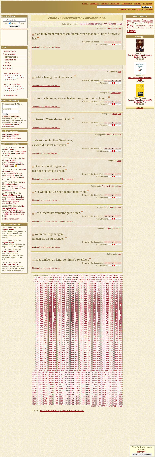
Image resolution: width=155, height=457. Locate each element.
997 (106, 370)
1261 (61, 402)
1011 (88, 372)
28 (53, 277)
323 (45, 305)
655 (114, 24)
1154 (34, 390)
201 (37, 293)
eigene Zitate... (8, 230)
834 (94, 355)
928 (67, 365)
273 (89, 299)
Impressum (114, 3)
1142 (61, 388)
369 (72, 309)
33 (70, 277)
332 (85, 305)
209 (72, 293)
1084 (115, 380)
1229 (72, 398)
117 (107, 283)
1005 (56, 372)
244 (50, 297)
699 (116, 341)
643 (45, 337)
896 (103, 361)
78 (45, 281)
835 (98, 355)
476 (103, 319)
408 (67, 313)
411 (81, 313)
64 (87, 279)
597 (107, 331)
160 (120, 287)
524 (50, 325)
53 (49, 279)
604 (50, 333)
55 (56, 279)
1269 (104, 402)
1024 (66, 374)
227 (63, 295)
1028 (88, 374)
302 (41, 303)
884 (50, 361)
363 (45, 309)
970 (76, 368)
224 (50, 295)
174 (94, 289)
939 (116, 365)
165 (54, 289)
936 (103, 365)
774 (94, 349)
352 (85, 307)
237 (107, 295)
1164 (88, 390)
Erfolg (130, 25)
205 (54, 293)
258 (111, 297)
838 (111, 355)
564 (50, 329)
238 (111, 295)
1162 (77, 390)
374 (94, 309)
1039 (56, 376)
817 (107, 353)
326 (59, 305)
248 (67, 297)
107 (63, 283)
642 (41, 337)
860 (120, 357)
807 (63, 353)
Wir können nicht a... (13, 148)
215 (98, 293)
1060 (77, 378)
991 (80, 370)
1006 (61, 372)
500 (120, 321)
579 (116, 329)
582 (41, 331)
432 (85, 315)
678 (111, 339)
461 (37, 319)
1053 (39, 378)
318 (111, 303)
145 (54, 287)
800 (120, 351)
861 (37, 359)
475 (98, 319)
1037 (45, 376)
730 (76, 345)
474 (94, 319)
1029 (93, 374)
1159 (61, 390)
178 (111, 289)
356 (103, 307)
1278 (61, 404)
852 (85, 357)
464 (50, 319)
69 (104, 279)
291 (81, 301)
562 (41, 329)
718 (111, 343)
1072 (50, 380)
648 (67, 337)
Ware (114, 114)
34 (73, 277)
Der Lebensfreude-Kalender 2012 (139, 79)
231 (81, 295)
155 (98, 287)
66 (94, 279)
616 (103, 333)
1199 (93, 394)
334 (94, 305)
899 (116, 361)
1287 (109, 404)
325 (54, 305)
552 (85, 327)
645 (54, 337)
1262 (66, 402)
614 (94, 333)
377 (107, 309)
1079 (88, 380)
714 (94, 343)
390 (76, 311)
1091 (61, 382)
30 (60, 277)
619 (116, 333)
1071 (45, 380)
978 (111, 368)
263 (45, 299)
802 (41, 353)
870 (76, 359)
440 (120, 315)
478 (111, 319)
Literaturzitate (9, 51)
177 (107, 289)
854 (94, 357)
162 (41, 289)
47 (118, 277)
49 (36, 279)
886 (59, 361)
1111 (77, 384)
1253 (109, 400)
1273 (34, 404)
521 (37, 325)
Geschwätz (111, 207)
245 (54, 297)
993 (88, 370)
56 (60, 279)
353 (89, 307)
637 (107, 335)
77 (41, 281)
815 (98, 353)
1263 (72, 402)
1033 (115, 374)
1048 (104, 376)
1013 (99, 372)
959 (116, 366)
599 (116, 331)
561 (37, 329)
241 (37, 297)
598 (111, 331)
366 (59, 309)
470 (76, 319)
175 (98, 289)
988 (66, 370)
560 (120, 327)
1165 (93, 390)
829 (72, 355)
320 (120, 303)
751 (81, 347)
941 (37, 366)
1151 (109, 388)
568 (67, 329)
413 (89, 313)
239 (116, 295)
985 (53, 370)
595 (98, 331)
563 (45, 329)
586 (59, 331)
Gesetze (105, 186)
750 (76, 347)
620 (120, 333)
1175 (56, 392)
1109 (66, 384)
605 (54, 333)
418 (111, 313)
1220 (115, 396)
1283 (88, 404)
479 (116, 319)
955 (98, 366)
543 (45, 327)
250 (76, 297)
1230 (77, 398)
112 (85, 283)
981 (36, 370)
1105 (45, 384)
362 (41, 309)
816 (103, 353)
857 (107, 357)
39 (90, 277)
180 (120, 289)
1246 (72, 400)
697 (107, 341)
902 (41, 363)
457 (107, 317)
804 (50, 353)
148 (67, 287)
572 (85, 329)
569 (72, 329)
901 (37, 363)
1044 (83, 376)
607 (63, 333)
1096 (88, 382)
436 (103, 315)
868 (67, 359)
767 (63, 349)
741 (37, 347)
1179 (77, 392)
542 (41, 327)
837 (107, 355)
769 (72, 349)
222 (41, 295)
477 (107, 319)
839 (116, 355)
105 (54, 283)
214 (94, 293)
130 (76, 285)
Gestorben (147, 20)
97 (110, 281)
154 (94, 287)
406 (59, 313)
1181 (88, 392)
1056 (56, 378)
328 (67, 305)
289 (72, 301)
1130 (88, 386)
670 (76, 339)
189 (72, 291)
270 (76, 299)
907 (63, 363)
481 (37, 321)
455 (98, 317)
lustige (8, 62)
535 (98, 325)
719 (116, 343)
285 (54, 301)
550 (76, 327)
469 (72, 319)
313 (89, 303)
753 (89, 347)
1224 (45, 398)
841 (37, 357)
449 (72, 317)
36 (80, 277)
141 (37, 287)
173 (89, 289)
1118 (115, 384)
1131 (93, 386)
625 (54, 335)
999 (115, 370)
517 (107, 323)
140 (120, 285)
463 (45, 319)
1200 (99, 394)
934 (94, 365)
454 (94, 317)
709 (72, 343)
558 (111, 327)
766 (59, 349)
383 (45, 311)
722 (41, 345)
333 (89, 305)
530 (76, 325)
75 (35, 281)
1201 (104, 394)
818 (111, 353)
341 (37, 307)
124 (50, 285)
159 (116, 287)
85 (69, 281)
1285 (99, 404)
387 (63, 311)
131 (81, 285)
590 (76, 331)
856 (103, 357)
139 (116, 285)
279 (116, 299)
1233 (93, 398)
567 (63, 329)
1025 (72, 374)
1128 (77, 386)
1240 (39, 400)
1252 (104, 400)
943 (45, 366)
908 (67, 363)
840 (120, 355)
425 (54, 315)
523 (45, 325)
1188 (34, 394)
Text (22, 24)
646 (59, 337)
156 (103, 287)
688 (67, 341)
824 (50, 355)
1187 (120, 392)
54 (53, 279)
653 (105, 24)
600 (120, 331)
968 (67, 368)
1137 (34, 388)
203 (45, 293)
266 (59, 299)
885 (54, 361)
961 (37, 368)
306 (59, 303)
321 (37, 305)
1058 (66, 378)
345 (54, 307)
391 (81, 311)
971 (81, 368)
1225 (50, 398)
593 (89, 331)
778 (111, 349)
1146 (83, 388)
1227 (61, 398)
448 (67, 317)
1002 (39, 372)
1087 (39, 382)
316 (103, 303)
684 (50, 341)
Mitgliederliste (8, 126)
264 (50, 299)
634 (94, 335)
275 (98, 299)
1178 (72, 392)
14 (94, 275)
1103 (34, 384)
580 (120, 329)
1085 (120, 380)
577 (107, 329)
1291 (98, 406)
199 (116, 291)
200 (120, 291)
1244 (61, 400)
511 (81, 323)
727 (63, 345)
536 (103, 325)
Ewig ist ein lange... (14, 170)
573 (89, 329)
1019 (39, 374)
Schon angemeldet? (10, 124)
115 (98, 283)
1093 (72, 382)
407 (63, 313)
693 (89, 341)
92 (93, 281)
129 (72, 285)
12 (87, 275)
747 (63, 347)
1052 (34, 378)
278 (111, 299)
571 (81, 329)
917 (107, 363)
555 (98, 327)
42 (101, 277)
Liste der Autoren (10, 73)
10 (80, 275)
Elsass (129, 20)
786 (59, 351)
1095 (83, 382)
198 (111, 291)
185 (54, 291)
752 (85, 347)
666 (59, 339)
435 (98, 315)
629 (72, 335)
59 (70, 279)
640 (120, 335)
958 (111, 366)
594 (94, 331)
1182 (93, 392)
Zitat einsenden (10, 95)
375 (98, 309)
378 (111, 309)
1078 (83, 380)
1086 (34, 382)
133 (89, 285)
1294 (114, 406)
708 (67, 343)
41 (97, 277)
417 (107, 313)
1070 (39, 380)
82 (59, 281)
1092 (66, 382)
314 (94, 303)
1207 (45, 396)
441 (37, 317)
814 (94, 353)
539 (116, 325)
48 (121, 277)
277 (107, 299)
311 (81, 303)
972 (85, 368)
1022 (56, 374)
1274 (39, 404)
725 (54, 345)
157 (107, 287)
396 (103, 311)
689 (72, 341)
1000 (120, 370)
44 (107, 277)
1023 (61, 374)
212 (85, 293)
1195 (72, 394)
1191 (50, 394)
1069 (34, 380)
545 (54, 327)
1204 (120, 394)
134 (94, 285)
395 (98, 311)
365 (54, 309)
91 (89, 281)
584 (50, 331)
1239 (34, 400)
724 (50, 345)
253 (89, 297)
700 (120, 341)
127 (63, 285)
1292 (103, 406)
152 (85, 287)
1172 (39, 392)
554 (94, 327)
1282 (83, 404)
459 (116, 317)
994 (93, 370)
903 (45, 363)
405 (54, 313)
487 (63, 321)
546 (59, 327)
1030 (99, 374)
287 (63, 301)
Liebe (131, 31)
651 (96, 24)
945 (54, 366)
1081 (99, 380)
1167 (104, 390)
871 (81, 359)
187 (63, 291)
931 (81, 365)
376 (103, 309)
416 (103, 313)
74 (121, 279)
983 (44, 370)
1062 (88, 378)
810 (76, 353)
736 (103, 345)
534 (94, 325)
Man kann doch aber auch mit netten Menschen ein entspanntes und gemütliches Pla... (13, 200)
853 (89, 357)
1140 (50, 388)
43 (104, 277)
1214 (83, 396)
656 (103, 337)
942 (41, 366)
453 (89, 317)
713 (89, 343)
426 (59, 315)
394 (94, 311)
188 (67, 291)
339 (116, 305)
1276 (50, 404)
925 (54, 365)
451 (81, 317)
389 (72, 311)
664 (50, 339)
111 (81, 283)
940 (120, 365)
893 (89, 361)
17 (104, 275)
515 (98, 323)
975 (98, 368)
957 (107, 366)
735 (98, 345)
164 (50, 289)
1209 (56, 396)
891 (81, 361)
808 (67, 353)
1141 (56, 388)
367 (63, 309)
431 (81, 315)
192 (85, 291)
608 (67, 333)
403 (45, 313)
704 (50, 343)
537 (107, 325)
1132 (99, 386)
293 (89, 301)
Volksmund (7, 68)
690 (76, 341)
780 (120, 349)
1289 (120, 404)
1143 (66, 388)
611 (81, 333)
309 (72, 303)
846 (59, 357)
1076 (72, 380)
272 (85, 299)
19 (111, 275)
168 (67, 289)
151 (81, 287)
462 (41, 319)
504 (50, 323)
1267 (93, 402)
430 (76, 315)
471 (81, 319)
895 (98, 361)
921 (37, 365)
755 (98, 347)
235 (98, 295)
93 (96, 281)
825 (54, 355)
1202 (109, 394)
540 (120, 325)
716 (103, 343)
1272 (120, 402)
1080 (93, 380)
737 (107, 345)
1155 (39, 390)
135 (98, 285)
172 (85, 289)
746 (59, 347)
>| (121, 24)
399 (116, 311)
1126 (66, 386)
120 (120, 283)
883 (45, 361)
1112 (83, 384)
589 (72, 331)
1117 (109, 384)
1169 (115, 390)
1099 (104, 382)
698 (111, 341)
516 (103, 323)
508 (67, 323)
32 (66, 277)
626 (59, 335)
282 (41, 301)
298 (111, 301)
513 (89, 323)
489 (72, 321)
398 (111, 311)
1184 (104, 392)
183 (45, 291)
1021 (50, 374)
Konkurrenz (136, 20)
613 (89, 333)
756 (103, 347)
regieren (118, 186)
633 (89, 335)
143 (45, 287)
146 (59, 287)
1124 (56, 386)
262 (41, 299)
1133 (104, 386)
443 (45, 317)
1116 (104, 384)
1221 (120, 396)
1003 (45, 372)
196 (103, 291)
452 (85, 317)
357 (107, 307)
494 (94, 321)
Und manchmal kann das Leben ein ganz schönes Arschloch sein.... (14, 188)
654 (109, 24)
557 (107, 327)
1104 (39, 384)
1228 (66, 398)
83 (62, 281)
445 (54, 317)
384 (50, 311)
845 (54, 357)
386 (59, 311)
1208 (50, 396)
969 (72, 368)
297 (107, 301)
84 (65, 281)
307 (63, 303)
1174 (50, 392)
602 (41, 333)
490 (76, 321)
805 (54, 353)
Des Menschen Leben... (13, 183)
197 (107, 291)
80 (52, 281)
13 (90, 275)
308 (67, 303)
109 (72, 283)
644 (50, 337)
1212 (72, 396)
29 (56, 277)
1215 (88, 396)
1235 (104, 398)
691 (81, 341)
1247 (77, 400)
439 (116, 315)
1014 (104, 372)
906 (59, 363)
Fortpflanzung (116, 93)
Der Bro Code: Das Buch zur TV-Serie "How (140, 56)
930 (76, 365)
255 (98, 297)
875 (98, 359)
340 (120, 305)
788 (67, 351)
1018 (34, 374)
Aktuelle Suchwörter (145, 10)
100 (120, 281)
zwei (119, 254)
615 (98, 333)
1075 (66, 380)
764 (50, 349)
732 (85, 345)
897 (107, 361)
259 (116, 297)
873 (89, 359)
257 (107, 297)
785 (54, 351)
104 (50, 283)
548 (67, 327)
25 (42, 277)
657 (107, 337)
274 (94, 299)
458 (111, 317)
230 (76, 295)
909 (72, 363)
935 (98, 365)
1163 (83, 390)
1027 (83, 374)
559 (116, 327)
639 (116, 335)
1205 (34, 396)
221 (37, 295)
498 (111, 321)
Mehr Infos (141, 452)
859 (116, 357)
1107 (56, 384)
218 (111, 293)
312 (85, 303)
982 (40, 370)
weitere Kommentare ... (12, 219)
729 (72, 345)
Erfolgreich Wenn (137, 23)
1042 (72, 376)
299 (116, 301)
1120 (34, 386)
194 (94, 291)
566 (59, 329)
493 (89, 321)
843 (45, 357)
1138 (39, 388)
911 (81, 363)
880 (120, 359)
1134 (109, 386)
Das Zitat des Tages (10, 134)
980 (120, 368)
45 (111, 277)
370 (76, 309)
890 (76, 361)
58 (66, 279)
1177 (66, 392)
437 (107, 315)
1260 (56, 402)
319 (116, 303)
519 (116, 323)
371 (81, 309)
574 (94, 329)
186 (59, 291)
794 (94, 351)
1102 (120, 382)
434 (94, 315)
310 (76, 303)
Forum (85, 3)
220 (120, 293)
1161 (72, 390)
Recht (111, 186)
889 (72, 361)
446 (59, 317)
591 (81, 331)
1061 (83, 378)
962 (41, 368)
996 (102, 370)
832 (85, 355)
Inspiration (149, 28)
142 (41, 287)
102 (41, 283)
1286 (104, 404)
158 (111, 287)
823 (45, 355)
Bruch (129, 23)
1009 (77, 372)
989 (71, 370)
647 (63, 337)
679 (116, 339)
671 (81, 339)
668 (67, 339)
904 (50, 363)
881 (37, 361)
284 (50, 301)
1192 (56, 394)
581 (37, 331)
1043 (77, 376)
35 (77, 277)
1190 (45, 394)
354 (94, 307)
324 (50, 305)
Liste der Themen (11, 84)
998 (110, 370)
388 (67, 311)
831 (81, 355)
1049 (109, 376)
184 (50, 291)
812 (85, 353)
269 (72, 299)
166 (59, 289)
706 (59, 343)
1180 (83, 392)
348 (67, 307)
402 (41, 313)
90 (86, 281)
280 (120, 299)
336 (103, 305)
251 (81, 297)
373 (89, 309)
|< (81, 24)
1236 (109, 398)
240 (120, 295)
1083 (109, 380)
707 (63, 343)
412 (85, 313)
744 (50, 347)
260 (120, 297)
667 (63, 339)
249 (72, 297)
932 (85, 365)
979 (116, 368)
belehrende (10, 59)
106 (59, 283)
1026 (77, 374)
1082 (104, 380)
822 (41, 355)
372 (85, 309)
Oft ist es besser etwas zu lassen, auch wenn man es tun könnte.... (14, 153)
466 (59, 319)
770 (76, 349)
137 (107, 285)
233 (89, 295)
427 (63, 315)
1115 (99, 384)
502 (41, 323)
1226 (56, 398)
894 (94, 361)
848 (67, 357)
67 (97, 279)
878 (111, 359)
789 (72, 351)
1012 (93, 372)
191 (81, 291)
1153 (120, 388)
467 (63, 319)
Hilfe (150, 3)
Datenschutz (126, 3)
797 (107, 351)
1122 (45, 386)
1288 (115, 404)
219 (116, 293)
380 (120, 309)
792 (85, 351)
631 (81, 335)
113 (89, 283)
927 (63, 365)
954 (94, 366)
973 (89, 368)
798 (111, 351)
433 (89, 315)
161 (37, 289)
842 (41, 357)
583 (45, 331)
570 (76, 329)
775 (98, 349)
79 (48, 281)
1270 (109, 402)
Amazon (139, 108)
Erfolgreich (148, 23)
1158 (56, 390)
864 (50, 359)
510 (76, 323)
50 (39, 279)
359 (116, 307)
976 (103, 368)
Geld (119, 72)
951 (81, 366)
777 (107, 349)
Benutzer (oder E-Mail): (12, 104)
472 (85, 319)
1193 (61, 394)
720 (120, 343)
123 (45, 285)
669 (72, 339)
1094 (77, 382)
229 (72, 295)
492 (85, 321)
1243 (56, 400)
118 (111, 283)
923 (45, 365)
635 (98, 335)
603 (45, 333)
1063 (93, 378)
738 (111, 345)
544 (50, 327)
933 (89, 365)
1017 (120, 372)
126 (59, 285)
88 (79, 281)
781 (37, 351)
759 (116, 347)
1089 (50, 382)
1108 (61, 384)
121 (37, 285)
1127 (72, 386)
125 (54, 285)
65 (90, 279)
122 (41, 285)
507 (63, 323)
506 (59, 323)
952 (85, 366)
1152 (115, 388)
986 (58, 370)
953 (89, 366)
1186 (115, 392)
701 (37, 343)
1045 (88, 376)
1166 (99, 390)
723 (45, 345)
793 (89, 351)
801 (37, 353)
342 (41, 307)
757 (107, 347)
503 (45, 323)
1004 (50, 372)
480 (120, 319)
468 (67, 319)
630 (76, 335)
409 (72, 313)
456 (103, 317)
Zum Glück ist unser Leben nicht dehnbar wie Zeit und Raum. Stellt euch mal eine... (13, 176)
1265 (83, 402)
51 (42, 279)
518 (111, 323)
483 (45, 321)
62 (80, 279)
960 (120, 366)
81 (55, 281)
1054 (45, 378)
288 (67, 301)
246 (59, 297)
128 (67, 285)
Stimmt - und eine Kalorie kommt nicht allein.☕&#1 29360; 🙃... (13, 164)
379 (116, 309)
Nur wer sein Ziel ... (13, 207)
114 (94, 283)
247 (63, 297)
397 (107, 311)
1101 (115, 382)
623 (45, 335)
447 (63, 317)
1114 (93, 384)
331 (81, 305)
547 (63, 327)
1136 (120, 386)
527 (63, 325)
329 (72, 305)
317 (107, 303)
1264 (77, 402)
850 (76, 357)
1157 (50, 390)
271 (81, 299)
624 (50, 335)
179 (116, 289)
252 (85, 297)
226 (59, 295)
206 (59, 293)
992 (84, 370)
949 (72, 366)
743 (45, 347)
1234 (99, 398)
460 (120, 317)
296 (103, 301)
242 (41, 297)
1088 (45, 382)
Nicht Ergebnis (138, 28)
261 (37, 299)
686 (59, 341)
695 (98, 341)
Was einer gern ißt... (13, 159)
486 (59, 321)
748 (67, 347)
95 (103, 281)
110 (76, 283)
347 (63, 307)
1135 (115, 386)
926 (59, 365)
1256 (34, 402)
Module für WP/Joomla (11, 138)
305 (54, 303)
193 (89, 291)
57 (63, 279)
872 (85, 359)
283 (45, 301)
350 (76, 307)
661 (37, 339)
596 (103, 331)
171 (81, 289)
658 (111, 337)
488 (67, 321)
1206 (39, 396)
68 (101, 279)
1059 (72, 378)
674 (94, 339)
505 (54, 323)
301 (37, 303)
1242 (50, 400)
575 (98, 329)
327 (63, 305)
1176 (61, 392)
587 (63, 331)
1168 (109, 390)
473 (89, 319)
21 (118, 275)
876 (103, 359)
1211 (66, 396)
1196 (77, 394)
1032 (109, 374)
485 (54, 321)
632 (85, 335)
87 (76, 281)
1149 (99, 388)
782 (41, 351)
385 (54, 311)
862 (41, 359)
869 (72, 359)
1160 (66, 390)
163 (45, 289)
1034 (120, 374)
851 (81, 357)
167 (63, 289)
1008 (72, 372)
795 (98, 351)
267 (63, 299)
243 (45, 297)
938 (111, 365)
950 (76, 366)
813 (89, 353)
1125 (61, 386)
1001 (34, 372)
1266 (88, 402)
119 (116, 283)
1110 (72, 384)
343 (45, 307)
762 (41, 349)
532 (85, 325)
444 (50, 317)
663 (45, 339)
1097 (93, 382)
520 (120, 323)
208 (67, 293)
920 (120, 363)
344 (50, 307)
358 (111, 307)
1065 (104, 378)
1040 (61, 376)
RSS (145, 3)
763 (45, 349)
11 (84, 275)
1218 (104, 396)
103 (45, 283)
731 (81, 345)
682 (41, 341)
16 (101, 275)
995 (97, 370)
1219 (109, 396)
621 (37, 335)
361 (37, 309)
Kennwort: (6, 109)
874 (94, 359)
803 (45, 353)
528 (67, 325)
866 (59, 359)
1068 (120, 378)
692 (85, 341)
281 (37, 301)
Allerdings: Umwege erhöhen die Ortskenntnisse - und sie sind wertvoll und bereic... (13, 213)
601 (37, 333)
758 (111, 347)
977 (107, 368)
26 (46, 277)
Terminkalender (141, 25)
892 (85, 361)
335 (98, 305)
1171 (34, 392)
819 (116, 353)
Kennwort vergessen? (11, 116)
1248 (83, 400)
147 (63, 287)
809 (72, 353)
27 (49, 277)
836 (103, 355)
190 (76, 291)
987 (62, 370)
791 (81, 351)
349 (72, 307)
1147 (88, 388)
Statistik (104, 3)
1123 (50, 386)
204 (50, 293)
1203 (115, 394)
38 (87, 277)
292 (85, 301)
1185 (109, 392)
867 (63, 359)
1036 (39, 376)
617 (107, 333)
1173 (45, 392)
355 (98, 307)
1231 (83, 398)
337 (107, 305)
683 (45, 341)
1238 (120, 398)
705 (54, 343)
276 (103, 299)
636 (103, 335)
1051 (120, 376)
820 (120, 353)
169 (72, 289)
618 (111, 333)
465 (54, 319)
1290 (92, 406)
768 (67, 349)
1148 (93, 388)
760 (120, 347)
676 (103, 339)
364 (50, 309)
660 (120, 337)
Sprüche (6, 65)
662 (41, 339)
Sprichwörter (8, 54)
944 (50, 366)
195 (98, 291)
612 (85, 333)
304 (50, 303)
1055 (50, 378)
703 (45, 343)
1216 (93, 396)
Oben (119, 161)
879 (116, 359)
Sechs (109, 28)
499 (116, 321)
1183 (99, 392)
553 (89, 327)
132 (85, 285)
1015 (109, 372)
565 (54, 329)
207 (63, 293)
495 (98, 321)
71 (111, 279)
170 (76, 289)
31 (63, 277)
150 (76, 287)
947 (63, 366)
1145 (77, 388)
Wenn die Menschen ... (12, 195)
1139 (45, 388)
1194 (66, 394)
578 (111, 329)
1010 (83, 372)
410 (76, 313)
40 (94, 277)
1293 (108, 406)
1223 (39, 398)
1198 (88, 394)
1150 (104, 388)
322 (41, 305)
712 (85, 343)
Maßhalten (117, 28)
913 (89, 363)
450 (76, 317)
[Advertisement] (92, 57)
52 (46, 279)
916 (103, 363)
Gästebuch (94, 3)
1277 (56, 404)
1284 (93, 404)
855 (98, 357)
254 (94, 297)
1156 (45, 390)
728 (67, 345)
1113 (88, 384)
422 (41, 315)
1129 (83, 386)
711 (81, 343)
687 (63, 341)
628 (67, 335)
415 (98, 313)
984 (49, 370)
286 (59, 301)
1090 (56, 382)
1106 (50, 384)
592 (85, 331)
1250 (93, 400)
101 (37, 283)
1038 (50, 376)
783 (45, 351)
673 (89, 339)
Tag (109, 228)
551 (81, 327)
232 (85, 295)
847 (63, 357)
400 (120, 311)
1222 (34, 398)
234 (94, 295)
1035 (34, 376)
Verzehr (109, 135)
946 (59, 366)
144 (50, 287)
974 (94, 368)
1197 (83, 394)
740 (120, 345)
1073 (56, 380)
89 (83, 281)
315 (98, 303)
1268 (99, 402)
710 (76, 343)
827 (63, 355)
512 (85, 323)
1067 (115, 378)
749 (72, 347)
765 (54, 349)
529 (72, 325)
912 (85, 363)
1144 (72, 388)
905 (54, 363)
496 (103, 321)
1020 (45, 374)
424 (50, 315)
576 (103, 329)
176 (103, 289)
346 (59, 307)
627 (63, 335)
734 (94, 345)
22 (121, 275)
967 (63, 368)
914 (94, 363)
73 (118, 279)
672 (85, 339)
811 (81, 353)
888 (67, 361)
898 (111, 361)
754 (94, 347)
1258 (45, 402)
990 (75, 370)
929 (72, 365)
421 (37, 315)
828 (67, 355)
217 (107, 293)
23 (36, 277)
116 (103, 283)
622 (41, 335)
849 (72, 357)
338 (111, 305)
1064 (99, 378)
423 (45, 315)
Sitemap (137, 3)
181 (37, 291)
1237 (115, 398)
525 (54, 325)
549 (72, 327)
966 (59, 368)
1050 (115, 376)
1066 (109, 378)
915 (98, 363)
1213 (77, 396)
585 (54, 331)
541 (37, 327)
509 (72, 323)
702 (41, 343)
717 (107, 343)
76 (38, 281)
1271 (115, 402)
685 (54, 341)
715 (98, 343)
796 (103, 351)
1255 (120, 400)
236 (103, 295)
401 (37, 313)
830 (76, 355)
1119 (120, 384)
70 (107, 279)
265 (54, 299)
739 (116, 345)
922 (41, 365)
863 (45, 359)
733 (89, 345)
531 (81, 325)
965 (54, 368)
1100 (109, 382)
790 (76, 351)
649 (87, 24)
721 (37, 345)
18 (107, 275)
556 (103, 327)
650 (92, 24)
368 (67, 309)
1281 (77, 404)
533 (89, 325)
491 (81, 321)
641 (37, 337)
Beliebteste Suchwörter (126, 10)
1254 (115, 400)
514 (94, 323)
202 (41, 293)
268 (67, 299)
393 (89, 311)
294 (94, 301)
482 (41, 321)
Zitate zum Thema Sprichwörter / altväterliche (62, 410)
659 (116, 337)
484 (50, 321)
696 (103, 341)
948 (67, 366)
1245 (66, 400)
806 (59, 353)
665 (54, 339)
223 (45, 295)
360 (120, 307)
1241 (45, 400)
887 (63, 361)
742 (41, 347)
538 (111, 325)
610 (76, 333)
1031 (104, 374)
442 (41, 317)
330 (76, 305)
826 (59, 355)
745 (54, 347)
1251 (99, 400)
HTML (13, 24)
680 (120, 339)
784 (50, 351)
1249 (88, 400)
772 (85, 349)
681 (37, 341)
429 (72, 315)
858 (111, 357)
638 (111, 335)
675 (98, 339)
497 (107, 321)
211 (81, 293)
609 (72, 333)
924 (50, 365)
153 (89, 287)
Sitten (119, 207)
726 (59, 345)
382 (41, 311)
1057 (61, 378)
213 (89, 293)
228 (67, 295)
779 (116, 349)
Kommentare (67, 179)
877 (107, 359)
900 (120, 361)
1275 (45, 404)
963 (45, 368)
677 (107, 339)
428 (67, 315)
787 (63, 351)
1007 (66, 372)
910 (76, 363)
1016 (115, 372)
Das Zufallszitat (8, 136)
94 (100, 281)
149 (72, 287)
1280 (72, 404)
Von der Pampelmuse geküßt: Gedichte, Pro (140, 101)
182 (41, 291)
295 (98, 301)
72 (114, 279)
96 (107, 281)
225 (54, 295)
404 (50, 313)
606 (59, 333)
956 (103, 366)
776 (103, 349)
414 (94, 313)
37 (84, 277)
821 (37, 355)
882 (41, 361)
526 (59, 325)
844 (50, 357)
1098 (99, 382)
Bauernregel (116, 228)
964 (50, 368)
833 (89, 355)
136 (103, 285)
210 (76, 293)
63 (84, 279)
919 (116, 363)
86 (72, 281)
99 (117, 281)
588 (67, 331)
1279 (66, 404)
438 (111, 315)
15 (97, 275)
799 (116, 351)
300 (120, 301)
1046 (93, 376)
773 (89, 349)
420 (120, 313)
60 (73, 279)
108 (67, 283)
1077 (77, 380)
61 (77, 279)
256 (103, 297)
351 (81, 307)
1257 (39, 402)
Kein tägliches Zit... (10, 252)
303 (45, 303)
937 (107, 365)
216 (103, 293)
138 (111, 285)
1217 (99, 396)
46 (114, 277)
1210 (61, 396)
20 (114, 275)
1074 (61, 380)
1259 (50, 402)
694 (94, 341)
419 (116, 313)
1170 (120, 390)
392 (85, 311)
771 (81, 349)
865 (54, 359)
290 (76, 301)
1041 (66, 376)
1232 (88, 398)
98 (113, 281)
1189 (39, 394)
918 (111, 363)
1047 (99, 376)
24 (39, 277)
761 (37, 349)
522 (41, 325)
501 (37, 323)
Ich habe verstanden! (142, 455)
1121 (39, 386)
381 (37, 311)
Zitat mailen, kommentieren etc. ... (46, 47)
